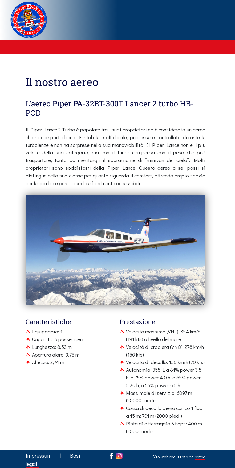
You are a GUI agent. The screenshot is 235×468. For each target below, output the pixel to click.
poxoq (200, 456)
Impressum (38, 455)
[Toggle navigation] (198, 47)
